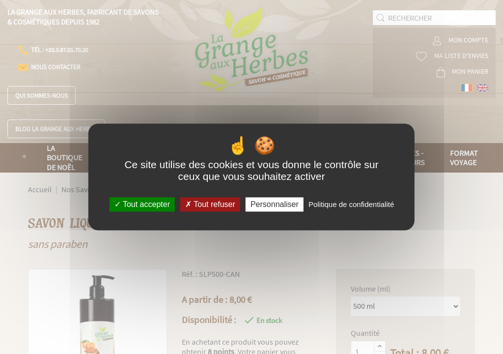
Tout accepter (142, 204)
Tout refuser (210, 204)
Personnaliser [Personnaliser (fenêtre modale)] (275, 204)
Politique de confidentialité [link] (351, 204)
